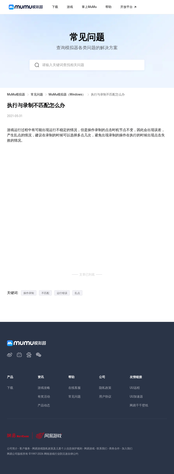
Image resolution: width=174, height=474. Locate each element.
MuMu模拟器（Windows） (67, 94)
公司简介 (12, 448)
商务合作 (114, 448)
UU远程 (135, 387)
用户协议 (105, 396)
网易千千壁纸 (139, 405)
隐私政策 (105, 387)
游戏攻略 (44, 387)
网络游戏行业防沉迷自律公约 (61, 453)
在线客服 (74, 387)
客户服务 (25, 448)
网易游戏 (89, 448)
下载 (10, 387)
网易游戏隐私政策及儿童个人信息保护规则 (57, 448)
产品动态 (44, 405)
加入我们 (127, 448)
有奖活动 (44, 396)
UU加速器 (136, 396)
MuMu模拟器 (16, 94)
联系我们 (102, 448)
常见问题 (37, 94)
